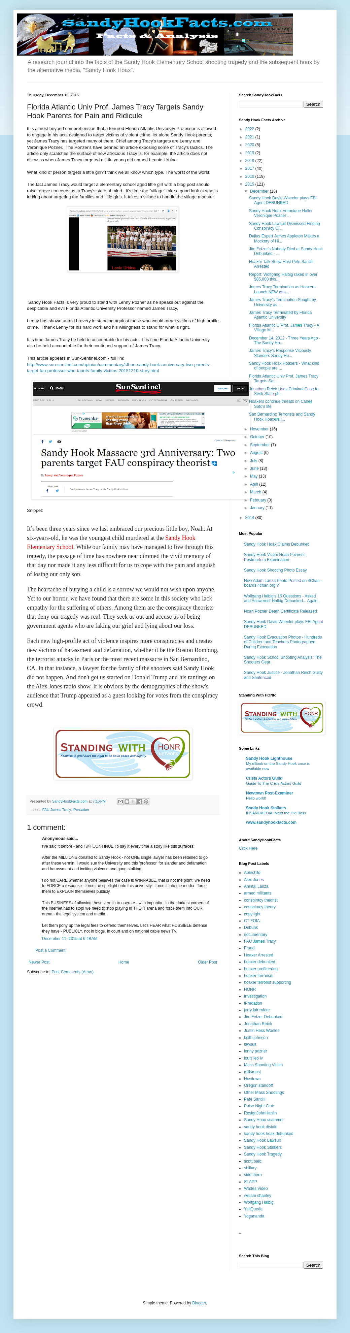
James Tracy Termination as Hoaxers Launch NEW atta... (282, 289)
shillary (250, 1168)
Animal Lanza (256, 886)
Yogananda (254, 1216)
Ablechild (252, 872)
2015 (250, 184)
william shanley (257, 1195)
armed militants (257, 893)
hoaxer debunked (259, 962)
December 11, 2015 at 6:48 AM (69, 938)
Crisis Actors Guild (264, 778)
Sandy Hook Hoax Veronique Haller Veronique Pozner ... (281, 213)
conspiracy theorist (261, 900)
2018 (250, 160)
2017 (250, 168)
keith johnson (256, 1037)
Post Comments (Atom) (72, 972)
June (255, 468)
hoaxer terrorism (258, 975)
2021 (250, 137)
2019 (250, 153)
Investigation (255, 996)
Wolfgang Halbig (259, 1202)
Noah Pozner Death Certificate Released (280, 611)
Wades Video (256, 1188)
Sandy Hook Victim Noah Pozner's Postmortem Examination (275, 557)
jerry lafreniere (257, 1010)
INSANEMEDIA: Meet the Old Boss (276, 813)
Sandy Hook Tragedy (263, 1154)
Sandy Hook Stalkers (266, 808)
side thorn (253, 1174)
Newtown (252, 1078)
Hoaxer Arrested (258, 955)
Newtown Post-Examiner (269, 793)
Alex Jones (254, 879)
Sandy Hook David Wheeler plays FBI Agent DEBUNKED (283, 200)
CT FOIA (252, 920)
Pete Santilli (254, 1099)
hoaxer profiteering (261, 969)
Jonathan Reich (258, 1023)
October (258, 436)
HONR (250, 989)
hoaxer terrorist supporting (267, 982)
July (254, 460)
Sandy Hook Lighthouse (269, 758)
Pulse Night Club (259, 1106)
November (260, 429)
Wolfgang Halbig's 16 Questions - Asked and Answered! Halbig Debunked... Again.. (282, 598)
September (260, 445)
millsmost (252, 1072)
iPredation (81, 810)
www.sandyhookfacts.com (271, 822)
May (254, 476)
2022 (250, 129)
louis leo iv (253, 1058)
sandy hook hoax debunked (268, 1133)
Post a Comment (50, 950)
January (258, 508)
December (260, 191)
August (257, 452)
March (256, 492)
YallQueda (253, 1209)
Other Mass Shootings (264, 1092)
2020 (250, 144)
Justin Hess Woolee (262, 1030)
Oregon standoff (258, 1085)
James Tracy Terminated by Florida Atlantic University (280, 315)
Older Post (207, 962)
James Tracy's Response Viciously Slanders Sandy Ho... (280, 353)
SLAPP (250, 1181)
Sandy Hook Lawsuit (262, 1140)
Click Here (248, 848)
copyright (252, 914)
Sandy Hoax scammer (264, 1119)
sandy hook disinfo (260, 1127)
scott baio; (253, 1161)
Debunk (251, 927)
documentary (255, 934)
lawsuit (250, 1044)
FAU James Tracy (56, 810)
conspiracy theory (260, 907)
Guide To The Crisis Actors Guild (273, 783)
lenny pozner (255, 1051)
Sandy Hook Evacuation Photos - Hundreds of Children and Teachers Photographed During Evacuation (283, 642)
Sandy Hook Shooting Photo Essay (275, 570)
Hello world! (256, 798)
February (258, 500)
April (254, 484)
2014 (250, 517)
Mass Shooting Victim (263, 1065)
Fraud (249, 948)
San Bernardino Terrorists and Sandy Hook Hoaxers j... (282, 416)
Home (123, 962)
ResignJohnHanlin (260, 1113)
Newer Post (39, 962)
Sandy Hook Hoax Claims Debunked (277, 544)
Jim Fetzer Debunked (263, 1016)
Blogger (199, 1303)
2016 (250, 176)
